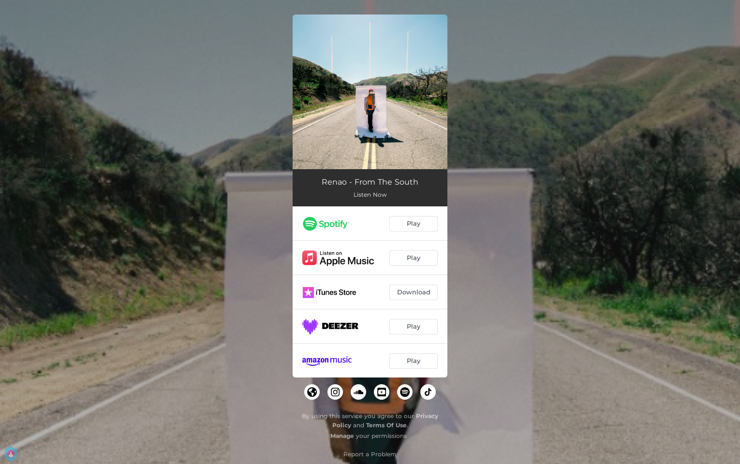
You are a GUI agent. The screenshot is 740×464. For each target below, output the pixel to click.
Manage (342, 435)
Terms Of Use (386, 425)
